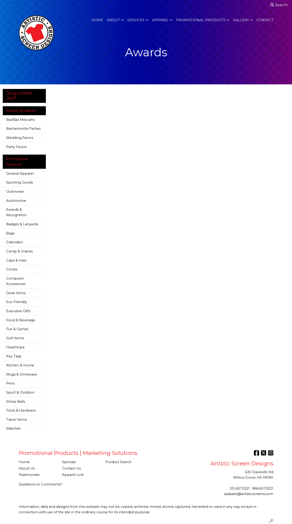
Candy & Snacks (19, 251)
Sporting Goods (19, 182)
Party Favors (16, 147)
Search (279, 5)
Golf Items (15, 338)
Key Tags (13, 356)
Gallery (241, 20)
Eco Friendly (16, 302)
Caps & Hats (16, 260)
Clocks (11, 269)
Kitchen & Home (20, 365)
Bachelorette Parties (23, 129)
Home (97, 20)
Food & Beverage (20, 320)
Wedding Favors (19, 138)
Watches (13, 428)
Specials (69, 462)
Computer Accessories (16, 281)
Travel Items (16, 420)
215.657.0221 (240, 488)
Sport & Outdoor (20, 392)
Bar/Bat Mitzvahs (20, 120)
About (113, 20)
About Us (27, 468)
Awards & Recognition (16, 212)
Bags (10, 233)
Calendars (14, 242)
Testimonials (29, 475)
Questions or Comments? (40, 484)
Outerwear (15, 191)
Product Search (118, 462)
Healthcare (15, 347)
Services (135, 20)
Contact (265, 20)
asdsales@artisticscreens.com (248, 494)
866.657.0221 (262, 488)
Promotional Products (200, 20)
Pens (10, 383)
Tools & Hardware (21, 410)
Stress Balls (15, 401)
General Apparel (20, 173)
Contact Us (71, 468)
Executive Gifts (18, 311)
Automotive (16, 201)
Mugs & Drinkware (21, 374)
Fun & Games (17, 329)
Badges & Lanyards (22, 224)
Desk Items (16, 293)
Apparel (160, 20)
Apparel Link (73, 475)
